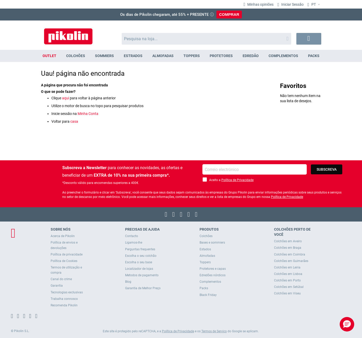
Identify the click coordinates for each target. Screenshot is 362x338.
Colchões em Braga (287, 248)
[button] (314, 4)
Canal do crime (61, 279)
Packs (204, 288)
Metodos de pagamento (142, 275)
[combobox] (206, 39)
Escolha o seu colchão (140, 256)
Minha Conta (88, 114)
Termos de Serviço (214, 331)
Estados (205, 249)
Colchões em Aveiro (288, 241)
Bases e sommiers (212, 242)
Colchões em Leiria (287, 267)
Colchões (206, 236)
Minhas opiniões (260, 4)
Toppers (205, 262)
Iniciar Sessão (292, 4)
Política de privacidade (67, 254)
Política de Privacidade (237, 180)
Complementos (210, 282)
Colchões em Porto (287, 280)
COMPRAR (229, 14)
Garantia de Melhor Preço (143, 288)
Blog (128, 282)
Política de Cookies (64, 261)
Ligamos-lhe (133, 242)
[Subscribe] (327, 169)
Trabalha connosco (64, 299)
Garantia (57, 285)
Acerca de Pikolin (63, 236)
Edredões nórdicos (213, 275)
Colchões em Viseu (287, 293)
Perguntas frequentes (140, 249)
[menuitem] (50, 56)
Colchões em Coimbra (289, 254)
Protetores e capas (213, 269)
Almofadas (207, 256)
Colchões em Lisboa (288, 274)
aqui (65, 98)
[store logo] (68, 34)
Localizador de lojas (139, 269)
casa (74, 121)
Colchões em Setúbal (289, 287)
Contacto (131, 236)
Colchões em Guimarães (291, 261)
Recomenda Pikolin (64, 305)
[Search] (287, 39)
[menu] (181, 56)
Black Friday (208, 295)
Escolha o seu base (138, 262)
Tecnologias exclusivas (67, 292)
